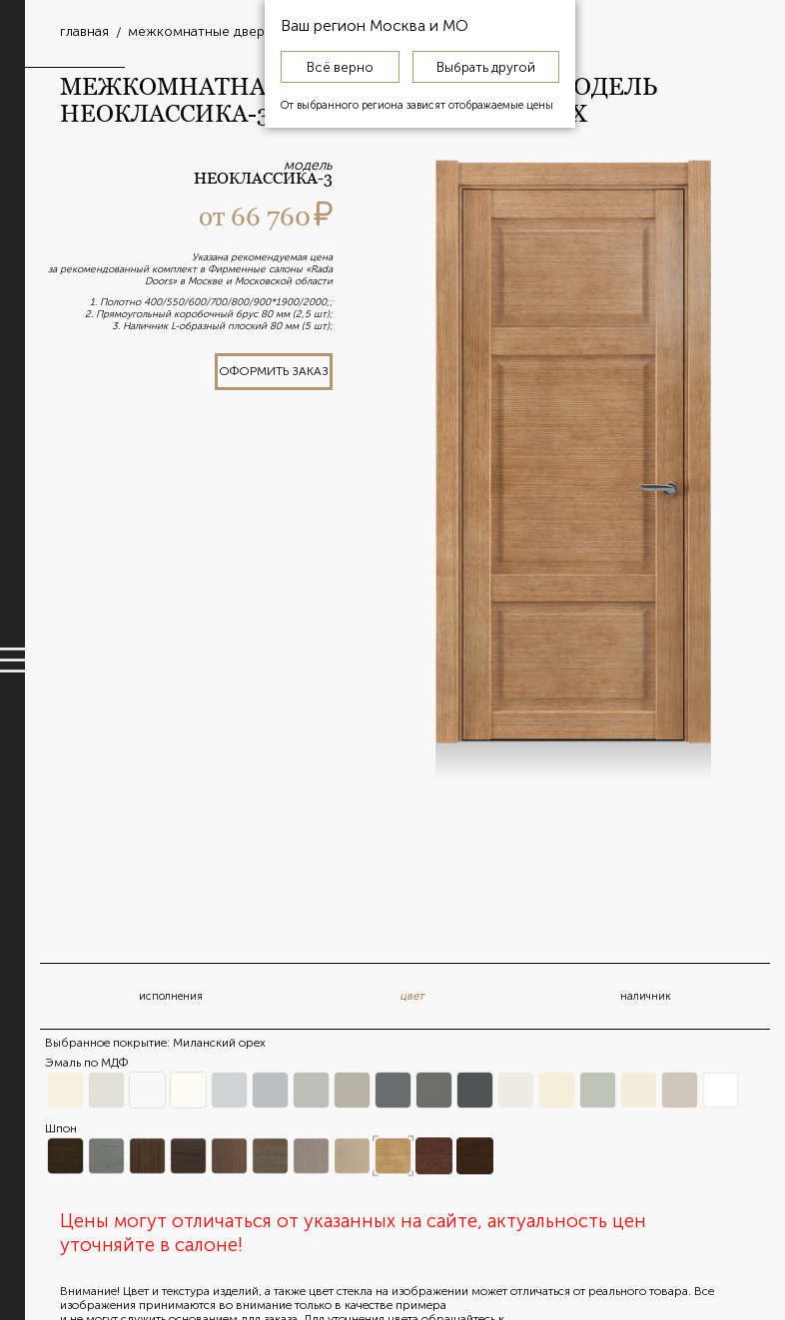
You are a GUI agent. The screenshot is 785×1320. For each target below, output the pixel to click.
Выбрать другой (485, 67)
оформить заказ (274, 371)
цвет (411, 996)
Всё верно (340, 67)
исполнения (171, 996)
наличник (645, 996)
